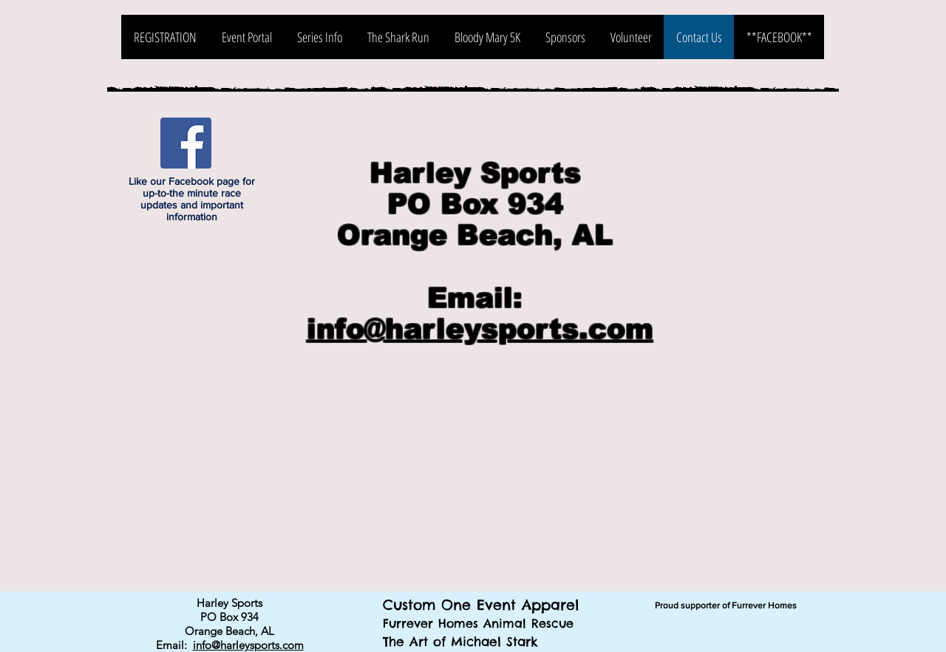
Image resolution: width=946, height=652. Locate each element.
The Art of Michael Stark (460, 642)
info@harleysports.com (480, 328)
